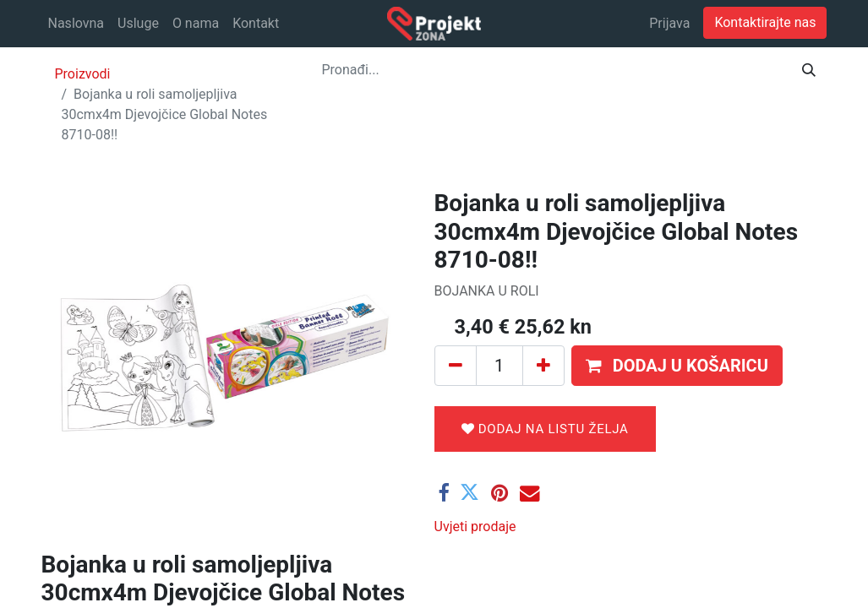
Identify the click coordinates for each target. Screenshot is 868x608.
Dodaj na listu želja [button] (545, 429)
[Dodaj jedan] (543, 365)
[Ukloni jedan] (455, 365)
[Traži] (809, 70)
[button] (677, 365)
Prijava (669, 23)
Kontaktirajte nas (765, 22)
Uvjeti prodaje (475, 526)
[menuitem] (76, 24)
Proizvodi (83, 74)
